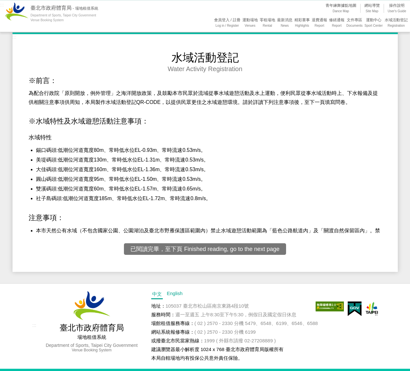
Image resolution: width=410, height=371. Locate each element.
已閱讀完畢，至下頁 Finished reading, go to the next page (204, 249)
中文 (157, 294)
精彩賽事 (302, 23)
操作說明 (397, 8)
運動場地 (250, 23)
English (175, 293)
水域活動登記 (396, 23)
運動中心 (373, 23)
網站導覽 (372, 8)
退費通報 (319, 23)
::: (2, 4)
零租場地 (267, 23)
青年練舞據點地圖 (341, 8)
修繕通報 (337, 23)
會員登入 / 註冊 (227, 23)
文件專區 (354, 23)
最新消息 (284, 23)
